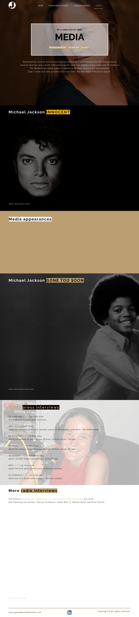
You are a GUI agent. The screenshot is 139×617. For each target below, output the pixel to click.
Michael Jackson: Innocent (22, 204)
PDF (26, 417)
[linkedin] (69, 612)
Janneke (11, 204)
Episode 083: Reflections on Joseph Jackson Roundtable (51, 499)
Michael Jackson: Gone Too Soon (24, 389)
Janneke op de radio (20, 598)
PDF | (25, 456)
